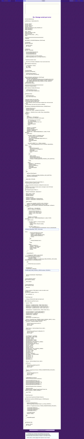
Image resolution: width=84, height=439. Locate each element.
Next (9, 0)
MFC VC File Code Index (21, 0)
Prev (3, 0)
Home (81, 0)
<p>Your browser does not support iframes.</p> (42, 9)
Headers (71, 0)
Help (76, 0)
